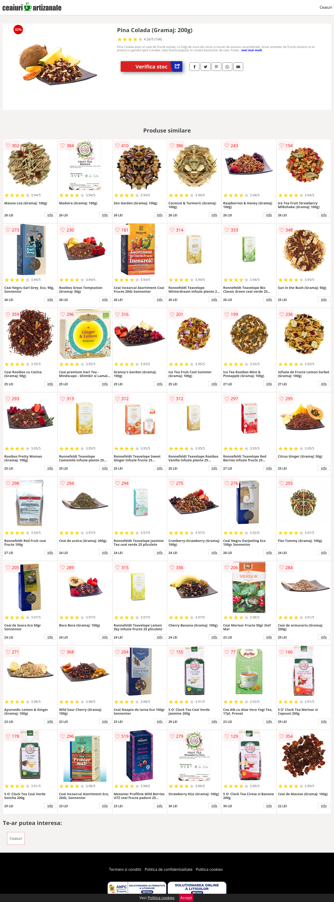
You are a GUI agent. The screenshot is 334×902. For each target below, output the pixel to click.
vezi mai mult (251, 50)
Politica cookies (209, 869)
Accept (186, 897)
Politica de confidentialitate (169, 869)
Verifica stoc (159, 66)
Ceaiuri (326, 7)
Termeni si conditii (125, 869)
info (50, 215)
